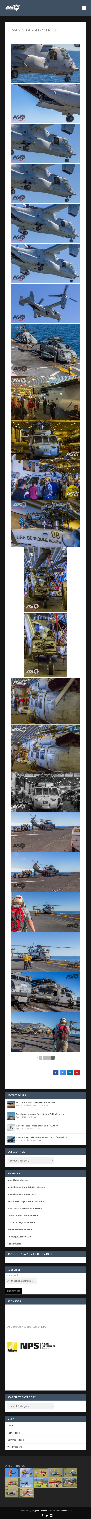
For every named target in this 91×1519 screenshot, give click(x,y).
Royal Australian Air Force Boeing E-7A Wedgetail (40, 1114)
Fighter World (14, 1243)
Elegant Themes (39, 1510)
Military (47, 1105)
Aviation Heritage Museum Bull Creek (26, 1201)
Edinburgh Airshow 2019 (19, 1236)
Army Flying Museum (17, 1180)
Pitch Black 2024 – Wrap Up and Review (35, 1102)
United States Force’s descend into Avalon (37, 1125)
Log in (10, 1425)
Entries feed (13, 1432)
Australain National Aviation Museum (26, 1187)
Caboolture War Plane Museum (23, 1215)
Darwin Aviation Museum (20, 1229)
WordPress (66, 1510)
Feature (40, 1105)
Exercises (32, 1105)
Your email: (11, 1275)
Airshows (32, 1117)
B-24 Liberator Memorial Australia (24, 1208)
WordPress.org (14, 1446)
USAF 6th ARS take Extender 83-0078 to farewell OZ (41, 1137)
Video (38, 1128)
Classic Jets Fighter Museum (21, 1222)
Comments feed (15, 1439)
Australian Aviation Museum (21, 1194)
